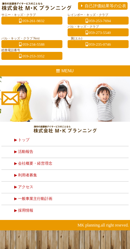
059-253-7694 (98, 21)
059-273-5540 (98, 32)
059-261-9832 (31, 21)
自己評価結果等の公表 (102, 5)
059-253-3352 (31, 56)
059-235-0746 (98, 44)
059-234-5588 (31, 44)
